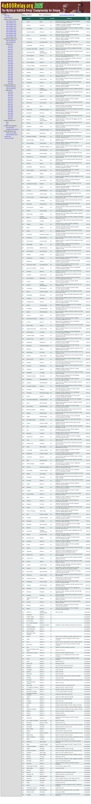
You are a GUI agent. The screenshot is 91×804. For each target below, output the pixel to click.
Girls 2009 (10, 65)
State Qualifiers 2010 (11, 30)
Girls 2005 (10, 79)
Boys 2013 (10, 49)
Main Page (6, 15)
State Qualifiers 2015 (11, 21)
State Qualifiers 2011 (11, 28)
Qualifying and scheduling (12, 129)
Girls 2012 (10, 54)
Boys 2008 (10, 67)
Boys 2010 (10, 60)
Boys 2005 (10, 78)
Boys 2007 (10, 70)
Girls (7, 124)
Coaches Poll (7, 136)
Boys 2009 (10, 63)
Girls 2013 (10, 51)
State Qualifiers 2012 (11, 26)
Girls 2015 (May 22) (10, 42)
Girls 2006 (10, 76)
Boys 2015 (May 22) (11, 40)
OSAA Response (10, 127)
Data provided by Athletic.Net (66, 15)
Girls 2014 (10, 47)
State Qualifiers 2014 (11, 23)
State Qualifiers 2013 (11, 24)
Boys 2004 (10, 81)
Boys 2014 (10, 46)
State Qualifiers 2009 (11, 31)
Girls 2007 (10, 72)
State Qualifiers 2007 (11, 35)
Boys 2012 (10, 53)
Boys (7, 122)
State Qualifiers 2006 (11, 37)
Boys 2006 (10, 74)
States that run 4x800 (11, 133)
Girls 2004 (10, 83)
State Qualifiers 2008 (11, 33)
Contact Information (9, 138)
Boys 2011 (10, 56)
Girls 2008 (10, 69)
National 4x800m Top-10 (12, 134)
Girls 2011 (10, 58)
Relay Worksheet (8, 17)
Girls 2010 (10, 62)
